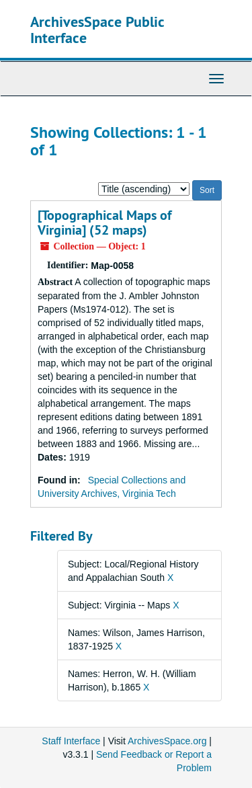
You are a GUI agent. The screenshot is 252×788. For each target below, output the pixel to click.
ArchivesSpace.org (167, 741)
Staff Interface (71, 741)
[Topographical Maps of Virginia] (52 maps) (104, 222)
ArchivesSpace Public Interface (97, 29)
